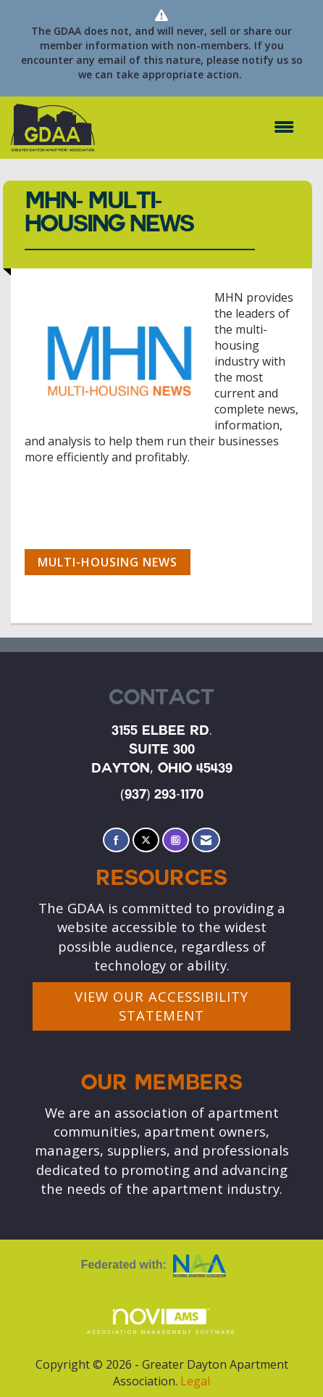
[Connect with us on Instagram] (175, 840)
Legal (195, 1381)
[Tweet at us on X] (146, 840)
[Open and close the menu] (201, 127)
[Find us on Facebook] (116, 840)
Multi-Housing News (107, 562)
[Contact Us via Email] (206, 840)
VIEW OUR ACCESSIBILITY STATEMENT (161, 1005)
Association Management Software (161, 1322)
